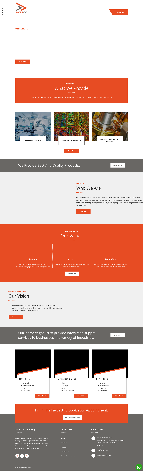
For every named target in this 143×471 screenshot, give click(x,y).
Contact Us (79, 12)
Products (66, 12)
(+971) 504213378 (93, 5)
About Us (55, 12)
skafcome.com (25, 468)
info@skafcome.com (119, 5)
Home (45, 12)
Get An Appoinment (94, 12)
